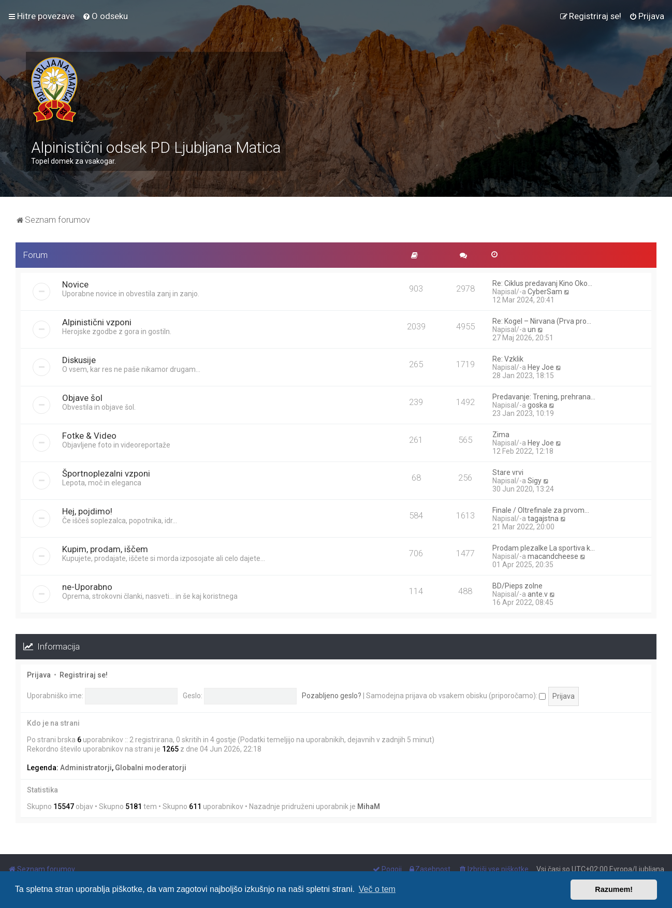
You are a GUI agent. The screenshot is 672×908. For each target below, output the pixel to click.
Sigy (535, 481)
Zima (500, 434)
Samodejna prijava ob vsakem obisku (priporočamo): (456, 695)
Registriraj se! (84, 675)
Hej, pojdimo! (87, 511)
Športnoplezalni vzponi (106, 473)
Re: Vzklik (507, 359)
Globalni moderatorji (150, 767)
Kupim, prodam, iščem (105, 549)
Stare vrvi (507, 472)
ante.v (538, 594)
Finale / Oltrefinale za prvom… (540, 510)
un (532, 329)
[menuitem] (105, 16)
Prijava (39, 675)
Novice (75, 284)
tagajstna (543, 518)
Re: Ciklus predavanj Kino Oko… (542, 283)
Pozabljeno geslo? (331, 695)
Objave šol (82, 398)
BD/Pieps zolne (517, 586)
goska (537, 405)
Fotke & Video (89, 435)
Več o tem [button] (377, 889)
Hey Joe (541, 367)
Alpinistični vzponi (97, 322)
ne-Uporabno (87, 587)
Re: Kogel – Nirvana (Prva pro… (541, 321)
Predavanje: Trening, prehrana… (543, 397)
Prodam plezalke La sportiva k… (543, 548)
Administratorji (86, 767)
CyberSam (545, 291)
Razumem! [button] (614, 889)
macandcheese (553, 556)
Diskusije (79, 360)
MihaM (368, 806)
